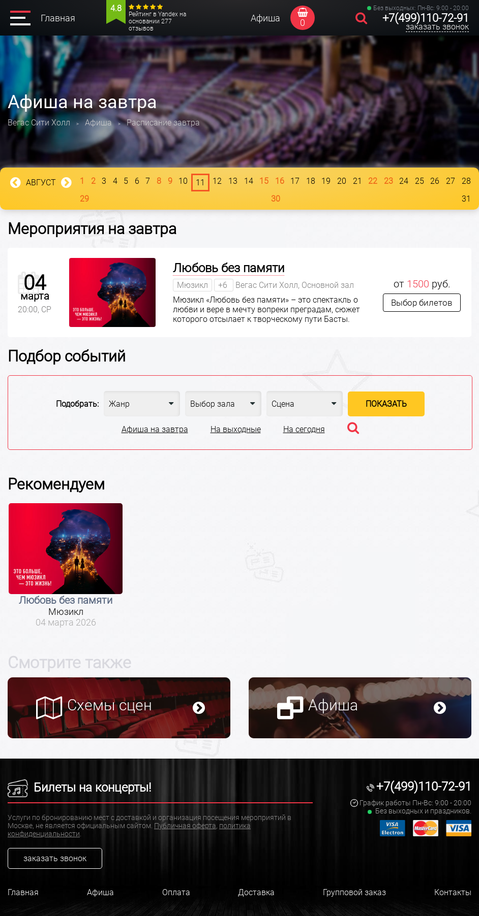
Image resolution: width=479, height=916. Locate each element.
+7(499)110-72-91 (425, 18)
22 (372, 181)
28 (466, 181)
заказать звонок (437, 26)
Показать (386, 404)
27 (450, 181)
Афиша (265, 18)
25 (419, 181)
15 (263, 181)
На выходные (236, 429)
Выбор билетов (422, 303)
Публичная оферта (185, 826)
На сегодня (304, 429)
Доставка (256, 892)
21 (357, 181)
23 (388, 181)
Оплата (176, 892)
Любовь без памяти (228, 268)
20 (341, 181)
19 (326, 181)
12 (217, 181)
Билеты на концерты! (79, 787)
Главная (58, 18)
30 (275, 199)
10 (183, 181)
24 (403, 181)
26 (434, 181)
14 (248, 181)
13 (232, 181)
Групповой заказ (354, 892)
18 (310, 181)
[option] (66, 565)
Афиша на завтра (155, 429)
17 (295, 181)
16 (279, 181)
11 (200, 182)
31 (466, 199)
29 (84, 199)
